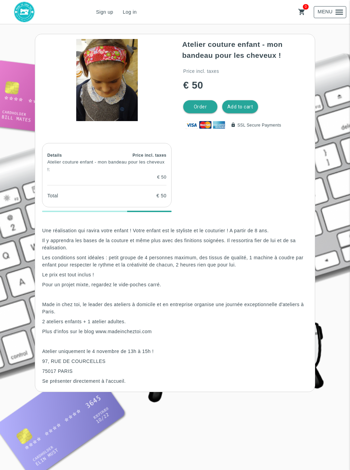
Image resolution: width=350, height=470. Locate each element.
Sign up (104, 12)
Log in (130, 12)
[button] (107, 80)
